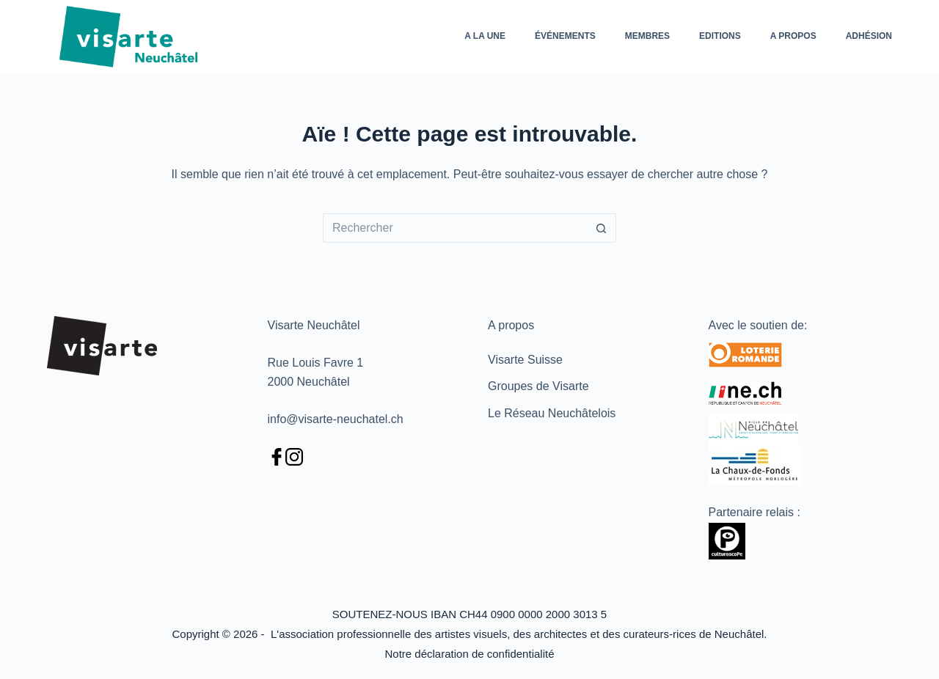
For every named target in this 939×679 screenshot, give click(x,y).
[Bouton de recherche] (601, 228)
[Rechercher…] (455, 228)
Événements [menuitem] (565, 36)
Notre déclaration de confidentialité (470, 653)
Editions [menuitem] (720, 36)
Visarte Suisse (525, 359)
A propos (511, 325)
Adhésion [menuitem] (869, 36)
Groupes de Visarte (538, 386)
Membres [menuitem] (647, 36)
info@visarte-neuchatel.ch (335, 419)
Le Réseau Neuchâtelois (551, 413)
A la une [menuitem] (484, 36)
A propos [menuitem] (793, 36)
